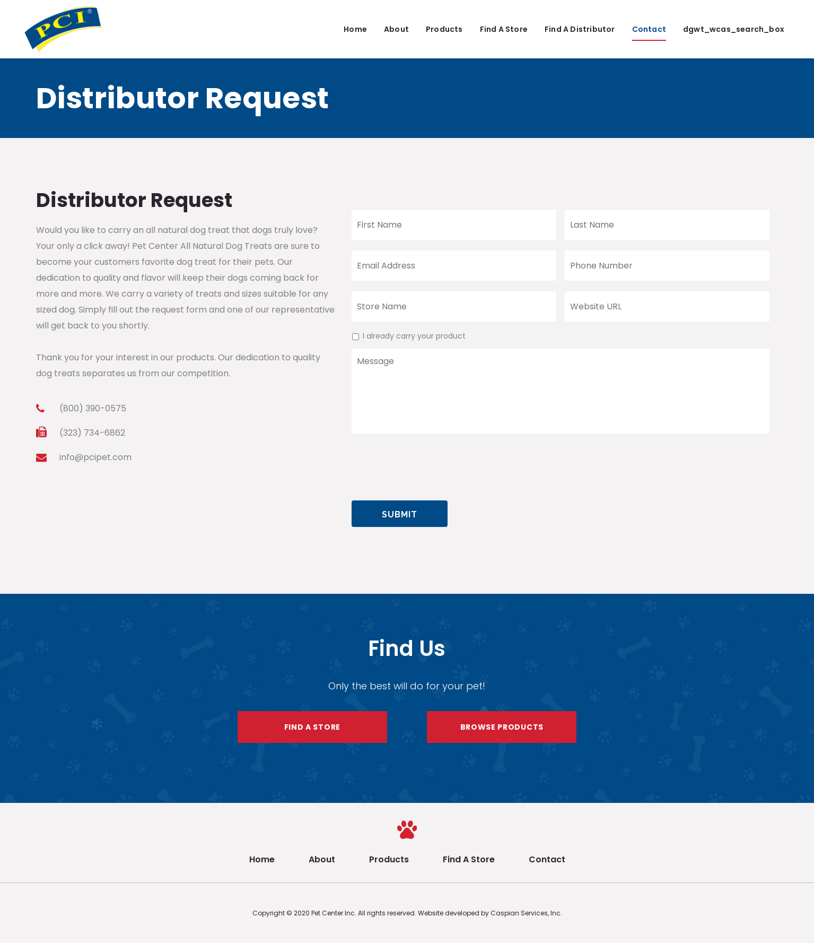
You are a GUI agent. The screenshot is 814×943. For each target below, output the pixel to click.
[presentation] (432, 462)
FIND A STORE (312, 727)
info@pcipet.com (95, 457)
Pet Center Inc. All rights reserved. (364, 913)
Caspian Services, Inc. (526, 913)
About (322, 859)
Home (262, 859)
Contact (547, 859)
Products (389, 859)
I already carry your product (414, 336)
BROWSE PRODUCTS (502, 727)
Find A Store (469, 859)
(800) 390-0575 (92, 408)
